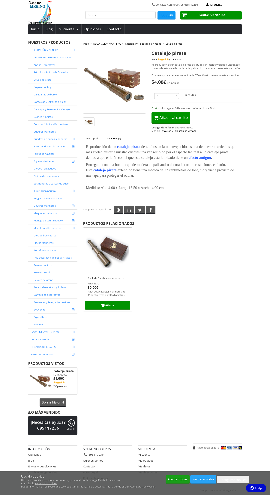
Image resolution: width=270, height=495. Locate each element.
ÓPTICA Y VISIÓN (40, 339)
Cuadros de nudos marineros (50, 139)
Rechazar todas (203, 479)
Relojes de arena (43, 280)
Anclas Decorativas (45, 65)
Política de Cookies (46, 483)
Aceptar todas (177, 479)
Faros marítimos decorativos (50, 146)
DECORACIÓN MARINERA (44, 50)
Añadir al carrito (171, 117)
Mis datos (144, 466)
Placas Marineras (44, 242)
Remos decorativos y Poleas (50, 287)
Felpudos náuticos (44, 153)
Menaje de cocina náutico (48, 220)
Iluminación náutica (45, 191)
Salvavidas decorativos (47, 294)
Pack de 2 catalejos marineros (106, 278)
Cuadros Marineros (45, 131)
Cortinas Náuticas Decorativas (51, 124)
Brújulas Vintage (43, 87)
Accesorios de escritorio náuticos (52, 57)
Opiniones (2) (113, 138)
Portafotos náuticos (45, 250)
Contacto (114, 29)
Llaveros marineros (45, 205)
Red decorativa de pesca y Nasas (53, 257)
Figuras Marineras (44, 161)
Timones (39, 324)
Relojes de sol (42, 272)
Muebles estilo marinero (48, 228)
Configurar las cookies (143, 486)
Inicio (35, 29)
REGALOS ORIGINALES (43, 347)
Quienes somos (93, 460)
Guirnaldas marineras (46, 176)
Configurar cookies (233, 480)
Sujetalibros (40, 317)
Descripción (92, 138)
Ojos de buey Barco (45, 235)
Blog (49, 29)
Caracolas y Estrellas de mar (50, 102)
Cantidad (190, 95)
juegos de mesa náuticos (48, 198)
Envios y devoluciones (42, 466)
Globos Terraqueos (45, 168)
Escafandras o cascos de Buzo (51, 183)
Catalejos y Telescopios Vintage (52, 109)
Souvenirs (39, 309)
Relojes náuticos (43, 265)
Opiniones (92, 29)
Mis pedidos (146, 460)
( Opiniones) (176, 59)
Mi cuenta (216, 4)
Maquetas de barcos (45, 213)
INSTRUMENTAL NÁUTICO (45, 332)
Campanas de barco (45, 94)
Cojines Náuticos (43, 116)
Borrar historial (53, 402)
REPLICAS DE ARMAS (42, 354)
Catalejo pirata (63, 371)
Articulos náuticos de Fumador (51, 72)
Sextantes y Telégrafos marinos (52, 302)
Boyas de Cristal (43, 79)
